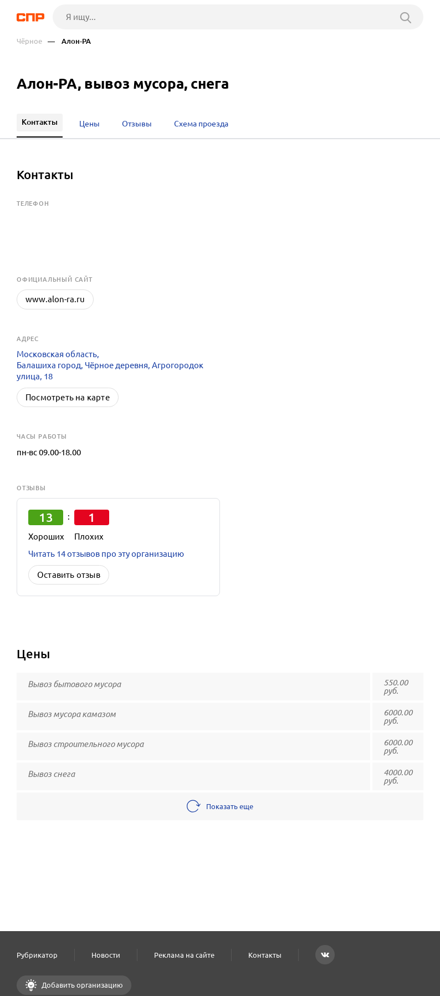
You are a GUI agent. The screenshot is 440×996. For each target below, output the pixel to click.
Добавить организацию (81, 984)
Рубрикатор (37, 955)
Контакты (265, 955)
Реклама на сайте (184, 955)
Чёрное (29, 41)
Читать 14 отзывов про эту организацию (106, 553)
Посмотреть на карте (67, 397)
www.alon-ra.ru (55, 299)
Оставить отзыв (68, 575)
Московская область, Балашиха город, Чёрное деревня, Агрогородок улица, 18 (110, 365)
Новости (105, 955)
